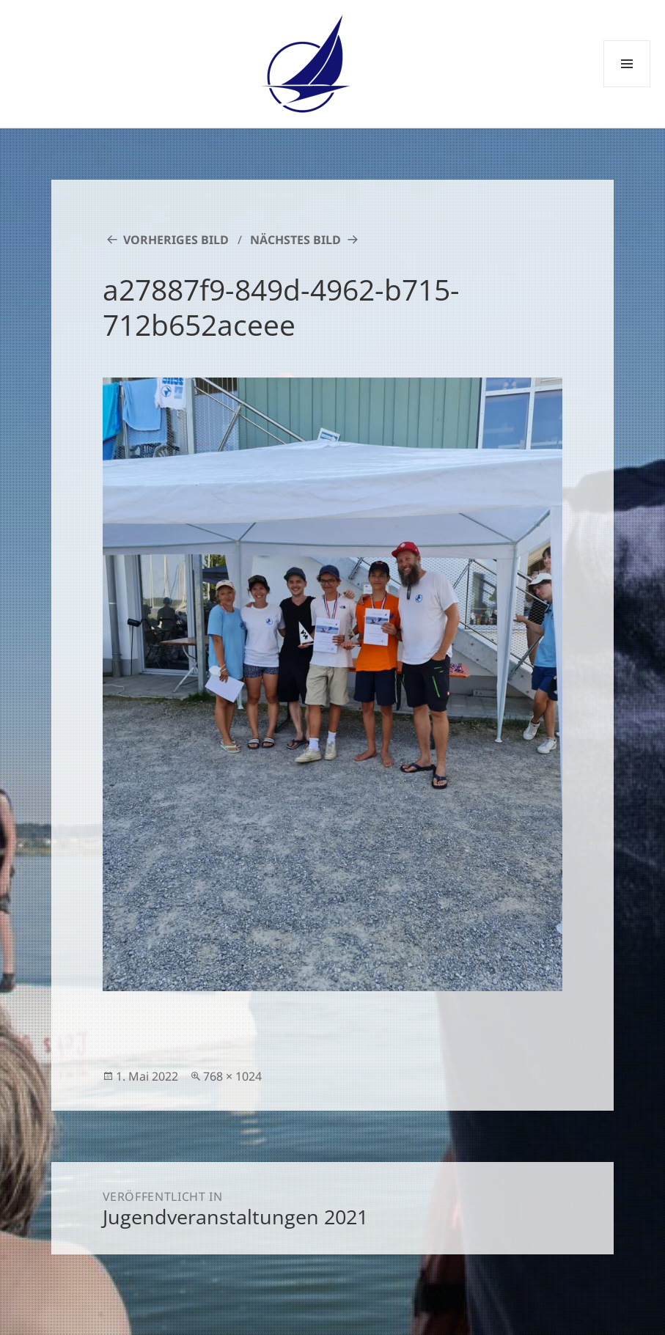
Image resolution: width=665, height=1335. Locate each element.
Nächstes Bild (295, 240)
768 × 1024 (232, 1076)
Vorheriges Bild (176, 240)
